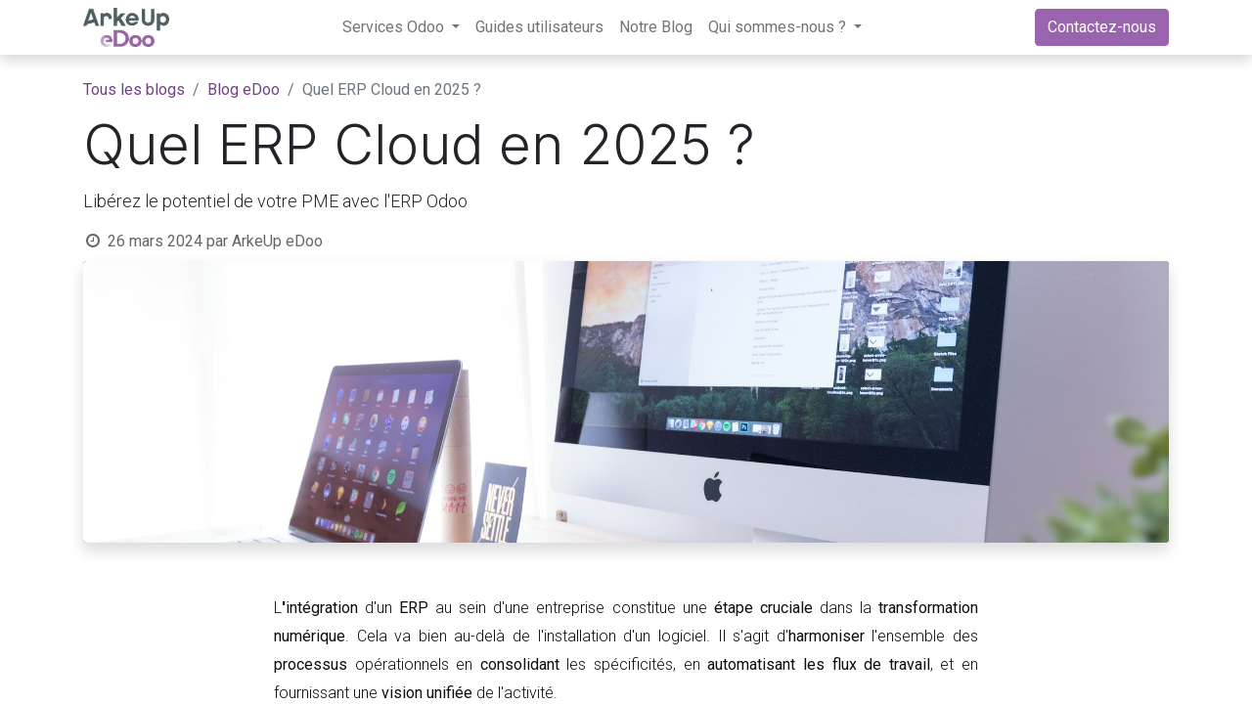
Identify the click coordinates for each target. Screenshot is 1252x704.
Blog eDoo (243, 89)
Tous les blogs (134, 89)
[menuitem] (539, 27)
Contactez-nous (1102, 27)
